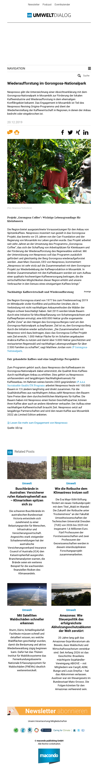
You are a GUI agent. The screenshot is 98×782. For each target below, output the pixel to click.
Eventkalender (62, 4)
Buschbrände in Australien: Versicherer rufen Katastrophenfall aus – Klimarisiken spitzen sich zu (27, 496)
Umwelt (27, 483)
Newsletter (33, 4)
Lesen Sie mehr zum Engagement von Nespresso (39, 422)
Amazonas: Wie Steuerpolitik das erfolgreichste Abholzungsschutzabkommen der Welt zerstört (73, 623)
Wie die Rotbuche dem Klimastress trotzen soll (71, 490)
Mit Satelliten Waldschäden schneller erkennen (27, 619)
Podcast (47, 4)
